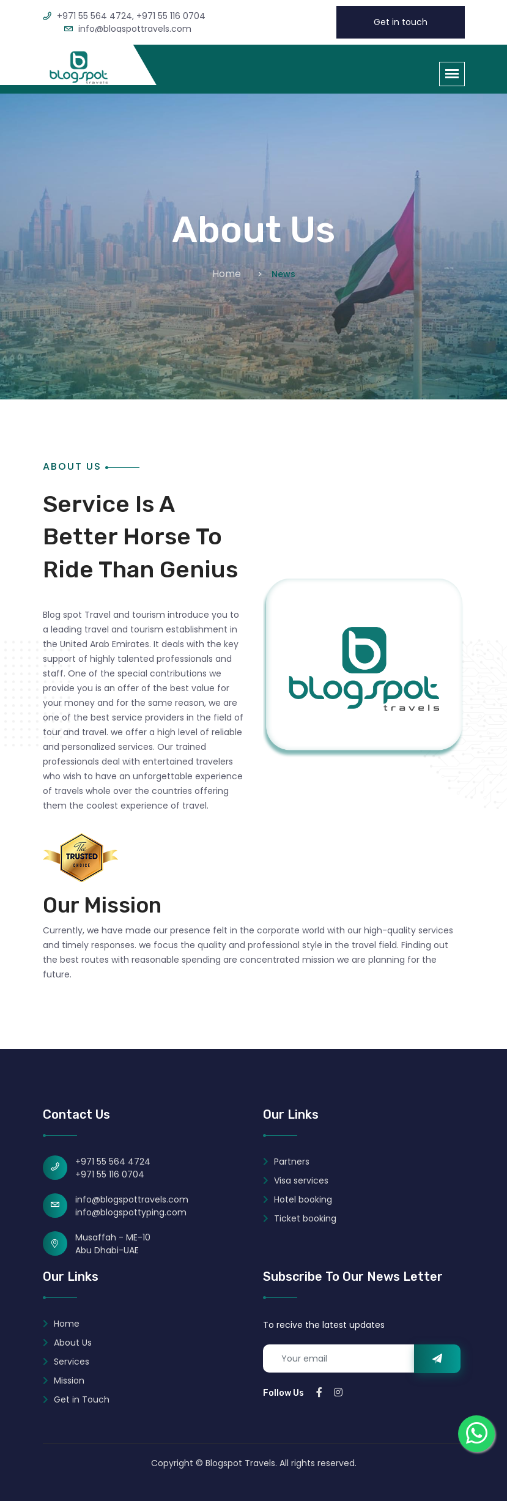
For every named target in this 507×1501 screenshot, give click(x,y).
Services (66, 1361)
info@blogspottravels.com (131, 1199)
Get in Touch (76, 1399)
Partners (286, 1161)
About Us (67, 1342)
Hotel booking (297, 1199)
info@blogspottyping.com (131, 1212)
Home (226, 274)
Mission (63, 1380)
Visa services (295, 1180)
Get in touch (400, 22)
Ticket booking (299, 1218)
